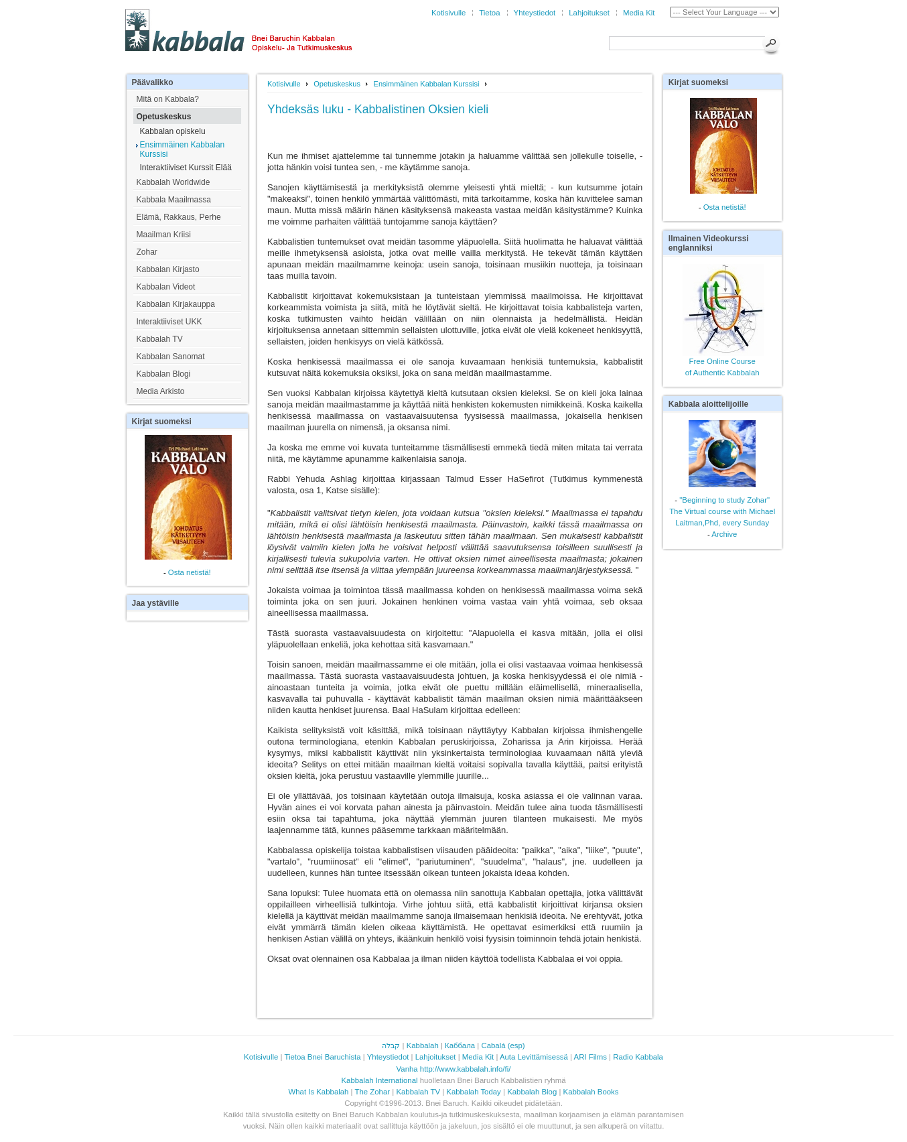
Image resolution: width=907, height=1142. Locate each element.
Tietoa (489, 13)
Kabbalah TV (418, 1092)
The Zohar (373, 1092)
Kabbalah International (380, 1080)
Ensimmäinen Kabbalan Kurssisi (427, 84)
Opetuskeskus (336, 84)
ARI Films (590, 1057)
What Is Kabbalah (319, 1092)
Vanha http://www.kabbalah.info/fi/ (454, 1069)
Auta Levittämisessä (534, 1057)
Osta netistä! (189, 572)
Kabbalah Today (473, 1092)
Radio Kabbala (638, 1057)
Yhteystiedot (535, 13)
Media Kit (638, 13)
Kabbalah (423, 1045)
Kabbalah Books (591, 1092)
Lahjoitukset (589, 13)
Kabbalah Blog (532, 1092)
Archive (724, 534)
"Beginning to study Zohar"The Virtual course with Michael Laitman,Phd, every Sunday (722, 511)
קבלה (391, 1045)
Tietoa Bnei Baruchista (322, 1057)
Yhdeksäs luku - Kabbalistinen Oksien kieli (377, 109)
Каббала (460, 1045)
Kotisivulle (448, 13)
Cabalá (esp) (503, 1045)
